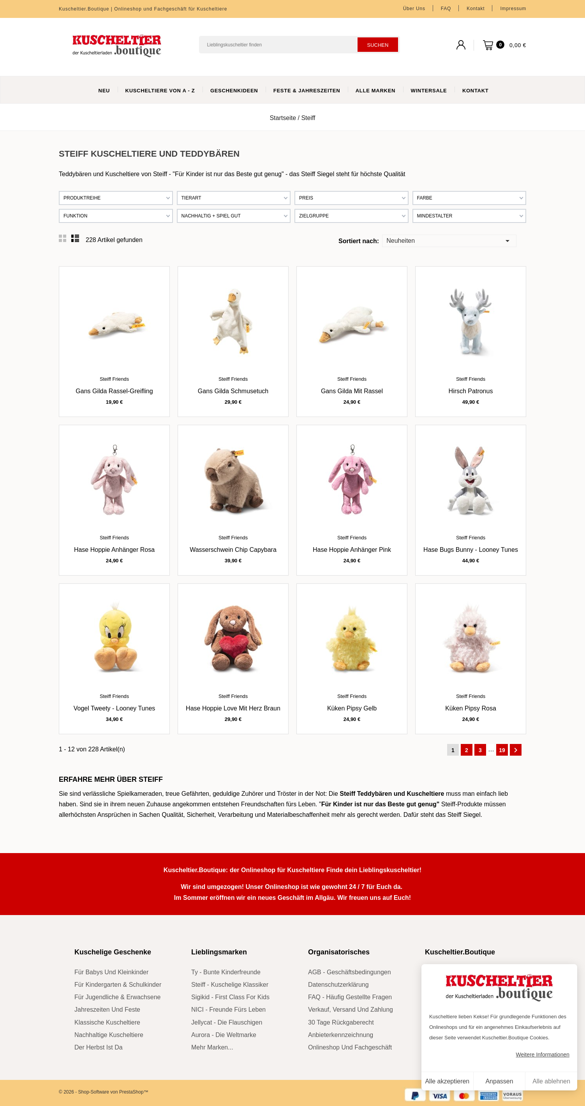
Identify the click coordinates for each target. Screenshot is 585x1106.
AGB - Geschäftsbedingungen (349, 972)
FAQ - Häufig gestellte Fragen (350, 997)
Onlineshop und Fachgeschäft (350, 1047)
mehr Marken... (212, 1047)
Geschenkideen (234, 91)
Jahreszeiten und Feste (107, 1009)
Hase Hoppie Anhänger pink (352, 549)
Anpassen (499, 1081)
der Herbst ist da (98, 1047)
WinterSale (429, 91)
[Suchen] (299, 44)
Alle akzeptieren (447, 1081)
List (75, 238)
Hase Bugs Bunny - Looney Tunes (470, 549)
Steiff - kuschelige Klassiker (229, 984)
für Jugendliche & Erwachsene (117, 997)
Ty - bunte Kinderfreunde (226, 972)
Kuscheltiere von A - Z (160, 91)
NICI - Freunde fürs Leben (228, 1009)
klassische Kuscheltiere (107, 1022)
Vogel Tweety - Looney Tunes (114, 708)
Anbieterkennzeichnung (340, 1035)
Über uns (414, 8)
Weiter (515, 750)
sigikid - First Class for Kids (230, 997)
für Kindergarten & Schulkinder (117, 984)
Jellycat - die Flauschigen (226, 1022)
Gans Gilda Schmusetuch (233, 391)
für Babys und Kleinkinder (111, 972)
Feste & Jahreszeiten (306, 91)
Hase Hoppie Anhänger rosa (114, 549)
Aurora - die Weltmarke (223, 1035)
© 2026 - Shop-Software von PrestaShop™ (103, 1092)
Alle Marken (375, 91)
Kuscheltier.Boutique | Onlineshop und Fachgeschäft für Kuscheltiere (143, 9)
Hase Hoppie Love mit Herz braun (233, 708)
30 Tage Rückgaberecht (341, 1022)
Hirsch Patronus (471, 391)
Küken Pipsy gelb (352, 708)
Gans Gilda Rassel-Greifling (114, 391)
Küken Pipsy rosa (470, 708)
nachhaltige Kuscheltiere (108, 1035)
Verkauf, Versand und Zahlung (350, 1009)
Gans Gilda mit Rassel (352, 391)
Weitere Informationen (542, 1054)
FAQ (446, 8)
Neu (104, 91)
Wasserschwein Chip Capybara (233, 549)
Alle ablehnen (551, 1081)
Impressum (513, 8)
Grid (63, 238)
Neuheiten (449, 240)
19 (502, 750)
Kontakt (476, 8)
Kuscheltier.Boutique (460, 952)
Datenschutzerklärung (338, 984)
